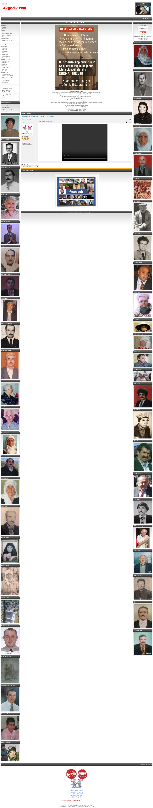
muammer (10, 111)
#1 (128, 122)
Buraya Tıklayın (143, 39)
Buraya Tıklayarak (138, 36)
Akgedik (24, 122)
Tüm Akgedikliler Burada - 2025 (30, 116)
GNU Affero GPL (88, 806)
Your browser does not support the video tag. (84, 142)
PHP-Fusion (70, 805)
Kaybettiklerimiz (50, 116)
